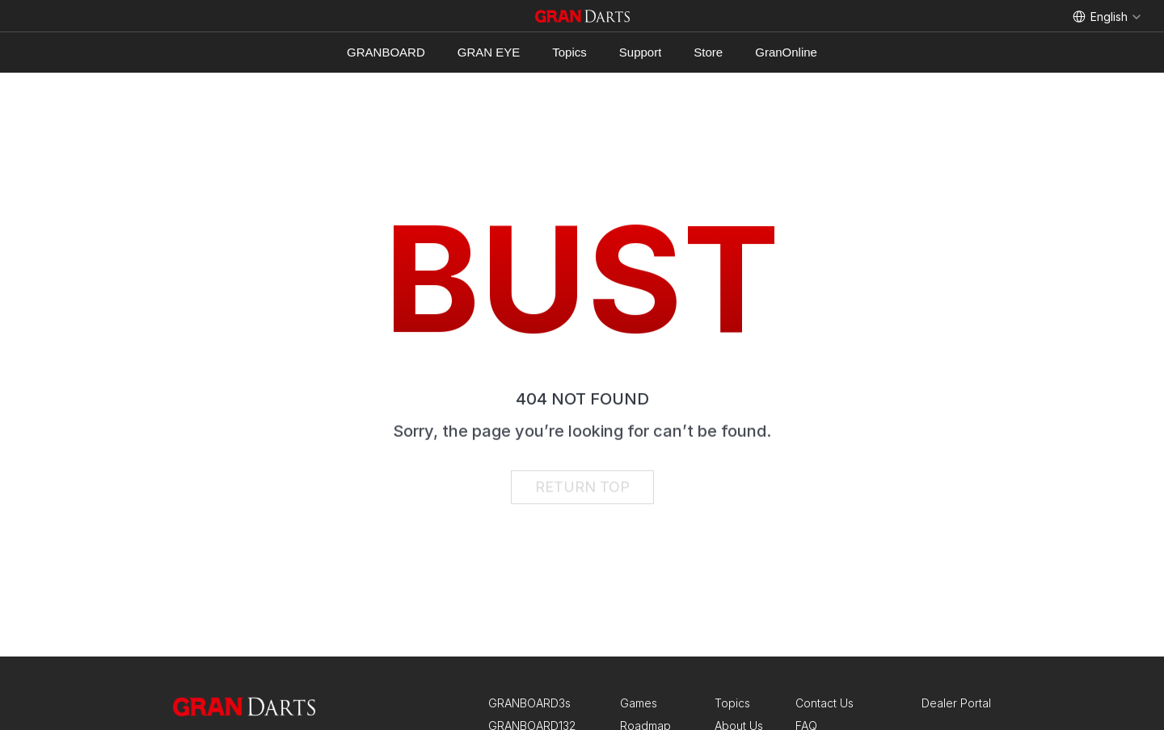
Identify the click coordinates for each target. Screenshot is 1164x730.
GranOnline (786, 52)
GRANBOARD (386, 52)
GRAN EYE (489, 52)
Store (708, 52)
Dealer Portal (956, 703)
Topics (569, 52)
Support (640, 52)
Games (638, 703)
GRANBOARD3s (529, 703)
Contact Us (824, 703)
